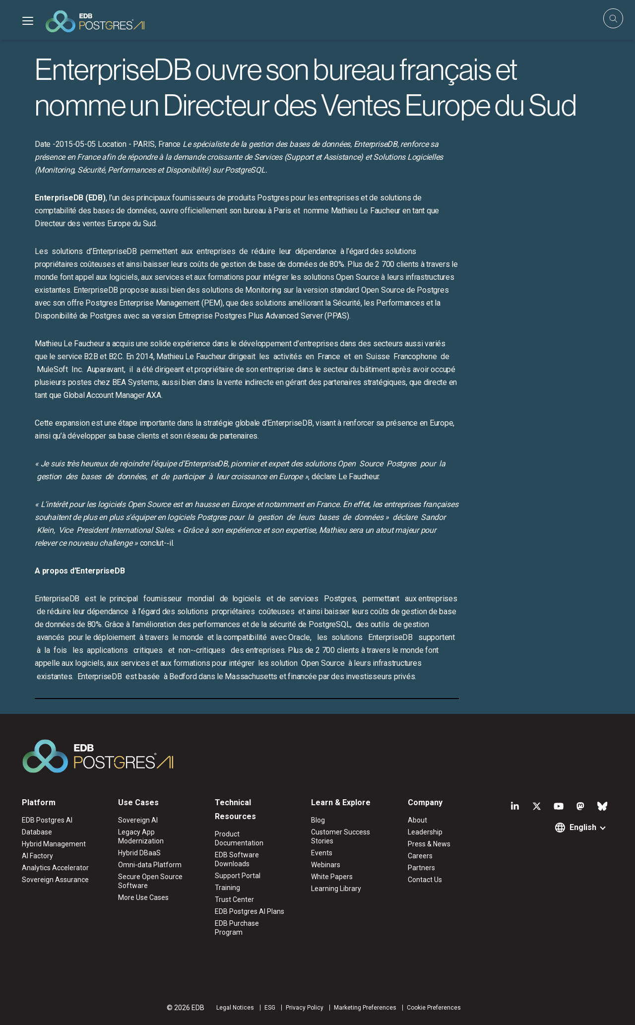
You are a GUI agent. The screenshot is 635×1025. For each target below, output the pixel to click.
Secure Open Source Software (150, 881)
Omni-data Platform (150, 865)
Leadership (425, 832)
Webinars (325, 865)
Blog (318, 820)
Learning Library (336, 889)
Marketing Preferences (365, 1007)
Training (227, 888)
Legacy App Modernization (141, 836)
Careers (420, 856)
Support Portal (237, 876)
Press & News (429, 844)
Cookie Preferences (434, 1007)
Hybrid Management (54, 844)
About (417, 820)
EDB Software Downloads (237, 859)
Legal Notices (235, 1007)
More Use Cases (143, 897)
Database (37, 832)
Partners (421, 868)
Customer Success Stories (340, 836)
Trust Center (234, 899)
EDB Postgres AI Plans (249, 911)
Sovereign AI (138, 820)
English (583, 827)
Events (321, 853)
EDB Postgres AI (47, 820)
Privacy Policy (304, 1007)
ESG (269, 1007)
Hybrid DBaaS (139, 853)
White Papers (332, 877)
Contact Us (425, 880)
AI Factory (37, 856)
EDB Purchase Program (237, 927)
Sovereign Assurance (55, 880)
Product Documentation (239, 838)
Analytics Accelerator (55, 868)
